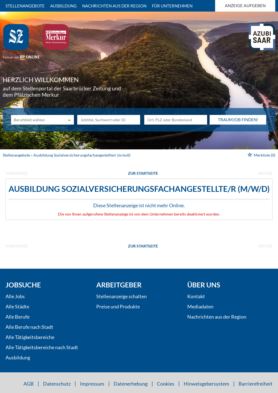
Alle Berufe (18, 317)
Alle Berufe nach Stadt (29, 327)
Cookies (165, 384)
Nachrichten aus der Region (114, 5)
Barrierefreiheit (255, 384)
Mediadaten (200, 306)
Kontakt (196, 296)
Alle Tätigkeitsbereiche (30, 337)
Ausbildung (63, 5)
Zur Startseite (143, 173)
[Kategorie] (37, 120)
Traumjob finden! (238, 119)
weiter (265, 173)
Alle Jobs (15, 296)
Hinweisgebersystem (206, 384)
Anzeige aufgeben (245, 5)
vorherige (17, 173)
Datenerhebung (131, 384)
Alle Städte (17, 306)
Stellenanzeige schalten (121, 296)
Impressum (92, 384)
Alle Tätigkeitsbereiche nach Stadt (42, 347)
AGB (28, 384)
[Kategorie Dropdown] (68, 120)
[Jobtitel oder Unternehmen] (108, 120)
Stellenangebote (25, 5)
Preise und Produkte (118, 306)
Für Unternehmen (172, 5)
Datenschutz (57, 384)
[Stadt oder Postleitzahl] (175, 120)
